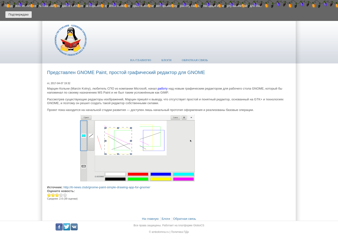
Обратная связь (195, 60)
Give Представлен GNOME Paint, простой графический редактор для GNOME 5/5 (65, 195)
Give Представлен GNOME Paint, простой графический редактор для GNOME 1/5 (49, 195)
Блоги (166, 60)
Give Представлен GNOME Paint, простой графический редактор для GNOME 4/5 (61, 195)
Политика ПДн (179, 231)
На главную (140, 60)
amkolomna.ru (161, 231)
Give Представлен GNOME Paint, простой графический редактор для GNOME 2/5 (53, 195)
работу (163, 88)
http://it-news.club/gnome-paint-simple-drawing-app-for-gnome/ (106, 187)
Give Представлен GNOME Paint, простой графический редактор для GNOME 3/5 (57, 195)
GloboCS (195, 225)
